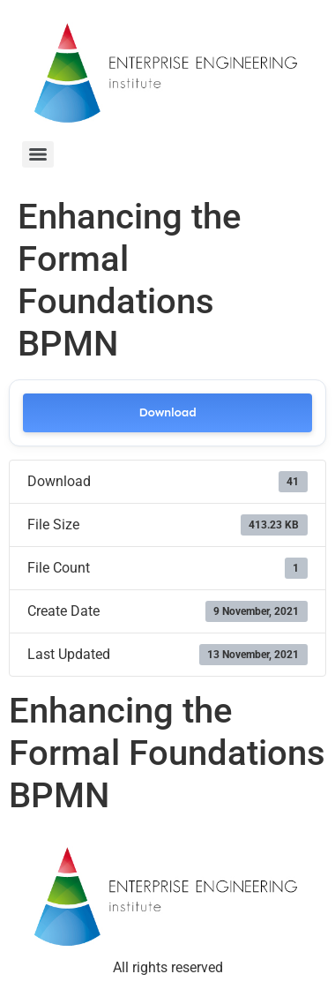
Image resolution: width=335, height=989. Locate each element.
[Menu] (38, 154)
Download (167, 412)
